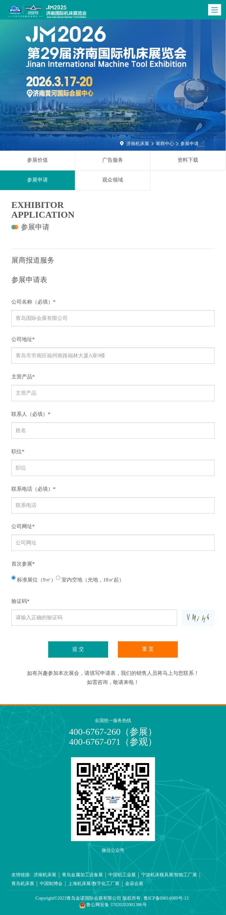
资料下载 (187, 160)
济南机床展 (137, 143)
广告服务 (112, 160)
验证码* (20, 601)
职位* (17, 451)
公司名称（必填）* (33, 302)
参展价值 (37, 160)
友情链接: (21, 874)
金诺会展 (134, 883)
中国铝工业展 (122, 874)
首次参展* (23, 564)
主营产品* (23, 376)
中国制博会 (51, 883)
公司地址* (23, 339)
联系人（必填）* (30, 414)
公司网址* (23, 526)
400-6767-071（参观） (113, 742)
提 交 (78, 649)
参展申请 (189, 143)
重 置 (148, 649)
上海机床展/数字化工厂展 (94, 883)
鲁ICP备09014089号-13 (166, 898)
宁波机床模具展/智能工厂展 (169, 874)
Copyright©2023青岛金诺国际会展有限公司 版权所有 (88, 898)
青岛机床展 (22, 883)
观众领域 (112, 180)
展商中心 (165, 143)
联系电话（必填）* (33, 489)
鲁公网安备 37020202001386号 (113, 905)
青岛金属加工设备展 (82, 874)
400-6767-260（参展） (113, 732)
